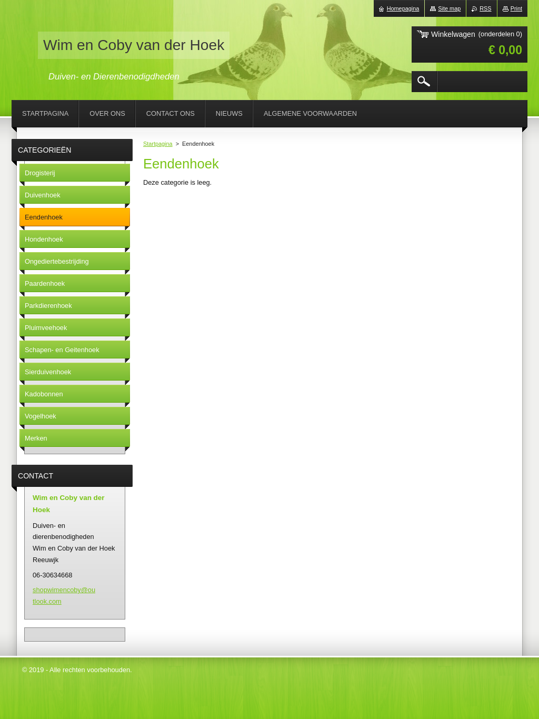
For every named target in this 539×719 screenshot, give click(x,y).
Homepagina (403, 8)
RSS (485, 8)
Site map (449, 8)
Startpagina (158, 144)
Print (516, 8)
